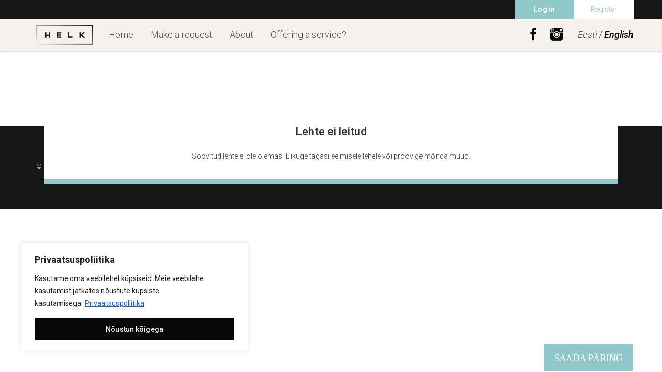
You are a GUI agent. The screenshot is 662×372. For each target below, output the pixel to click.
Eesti (587, 34)
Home (121, 34)
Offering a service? (308, 34)
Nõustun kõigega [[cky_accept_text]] (134, 329)
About (241, 34)
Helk (64, 35)
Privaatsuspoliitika (114, 303)
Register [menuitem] (604, 9)
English (619, 34)
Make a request (182, 34)
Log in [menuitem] (544, 9)
